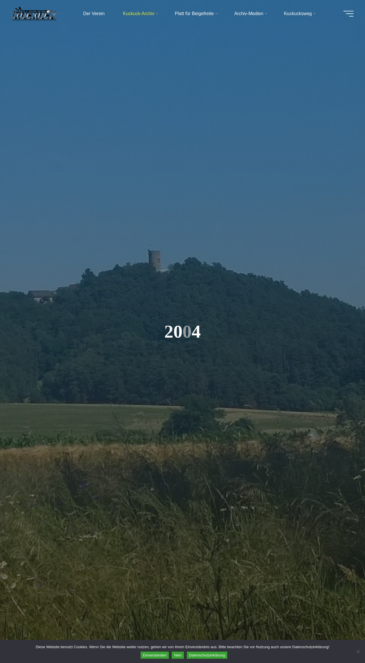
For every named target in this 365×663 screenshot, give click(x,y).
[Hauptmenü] (348, 14)
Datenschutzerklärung (207, 655)
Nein (178, 655)
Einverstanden (155, 655)
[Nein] (358, 651)
